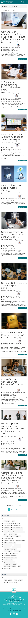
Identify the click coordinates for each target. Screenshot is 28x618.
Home (5, 6)
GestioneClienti (12, 245)
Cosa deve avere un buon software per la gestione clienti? (12, 234)
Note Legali (21, 609)
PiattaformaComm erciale (10, 557)
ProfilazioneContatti (20, 532)
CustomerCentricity (9, 540)
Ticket (5, 532)
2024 (16, 580)
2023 (21, 580)
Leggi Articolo (22, 59)
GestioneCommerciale (8, 49)
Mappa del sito (7, 609)
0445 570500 (10, 599)
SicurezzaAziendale (18, 527)
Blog (15, 6)
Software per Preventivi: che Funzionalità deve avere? (11, 86)
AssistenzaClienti (16, 547)
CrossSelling (14, 553)
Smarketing (17, 551)
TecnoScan (6, 547)
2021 (10, 582)
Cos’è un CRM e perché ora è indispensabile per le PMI (14, 285)
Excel (18, 523)
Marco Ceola (18, 44)
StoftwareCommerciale (14, 296)
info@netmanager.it (16, 600)
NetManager (17, 101)
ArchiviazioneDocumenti (10, 549)
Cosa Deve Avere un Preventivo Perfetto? (12, 333)
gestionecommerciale (9, 562)
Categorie (6, 515)
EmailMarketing (17, 536)
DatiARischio (20, 490)
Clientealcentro (8, 544)
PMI (17, 50)
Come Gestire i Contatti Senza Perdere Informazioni (13, 382)
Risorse (11, 6)
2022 (5, 582)
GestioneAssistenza (17, 529)
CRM (4, 99)
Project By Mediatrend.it (14, 610)
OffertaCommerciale (8, 50)
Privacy (15, 609)
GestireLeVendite (15, 47)
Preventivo (5, 47)
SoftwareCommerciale (13, 99)
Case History (7, 529)
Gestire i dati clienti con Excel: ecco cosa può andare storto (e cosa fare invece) (12, 476)
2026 (5, 580)
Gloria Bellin (16, 94)
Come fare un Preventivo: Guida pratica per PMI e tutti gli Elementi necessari (13, 35)
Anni (4, 574)
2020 (15, 582)
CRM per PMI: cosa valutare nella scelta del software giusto (12, 137)
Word (13, 521)
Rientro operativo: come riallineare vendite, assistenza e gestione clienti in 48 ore (12, 428)
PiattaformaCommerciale (9, 150)
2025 (10, 580)
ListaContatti (6, 392)
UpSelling (6, 553)
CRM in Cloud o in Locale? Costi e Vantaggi (11, 188)
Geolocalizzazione (8, 538)
